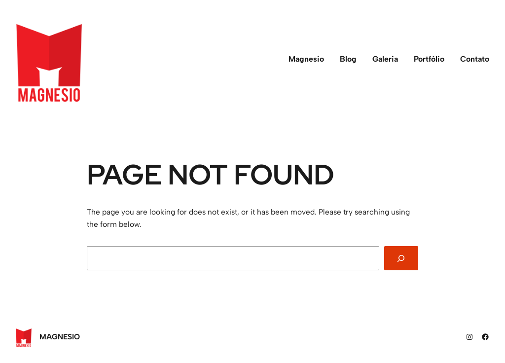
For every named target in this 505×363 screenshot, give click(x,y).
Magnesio (59, 336)
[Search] (401, 258)
